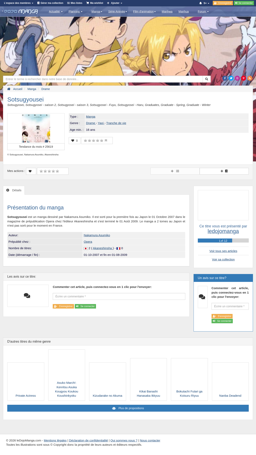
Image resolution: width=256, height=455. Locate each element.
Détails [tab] (16, 190)
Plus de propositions (131, 408)
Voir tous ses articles (223, 251)
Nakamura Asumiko (97, 235)
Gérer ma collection (52, 3)
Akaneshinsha (103, 248)
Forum (203, 11)
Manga (97, 11)
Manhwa (167, 11)
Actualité (56, 11)
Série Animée (117, 11)
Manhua (184, 11)
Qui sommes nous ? (124, 440)
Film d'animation (144, 11)
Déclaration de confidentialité (88, 440)
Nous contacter (150, 440)
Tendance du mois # (36, 146)
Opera (88, 241)
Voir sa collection (223, 259)
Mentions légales (55, 440)
